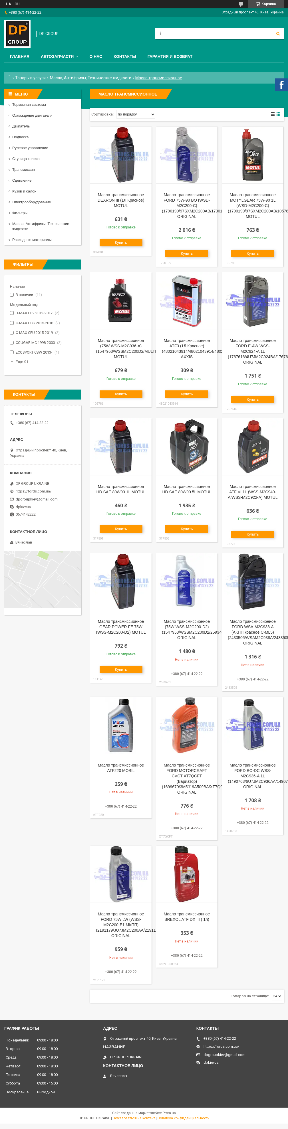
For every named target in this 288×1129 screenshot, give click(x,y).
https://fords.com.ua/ (33, 491)
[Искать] (278, 33)
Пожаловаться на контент (134, 1118)
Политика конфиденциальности (184, 1118)
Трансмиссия (23, 169)
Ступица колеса (26, 159)
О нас (95, 56)
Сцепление (21, 180)
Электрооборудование (31, 202)
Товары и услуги (30, 78)
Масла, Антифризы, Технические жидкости (90, 78)
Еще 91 (22, 362)
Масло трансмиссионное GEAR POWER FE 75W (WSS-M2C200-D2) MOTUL (121, 627)
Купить (121, 242)
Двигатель (21, 126)
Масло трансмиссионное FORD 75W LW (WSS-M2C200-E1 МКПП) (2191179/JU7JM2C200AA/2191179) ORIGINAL (129, 925)
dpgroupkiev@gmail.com (37, 499)
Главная (19, 56)
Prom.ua (169, 1113)
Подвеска (20, 137)
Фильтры (19, 213)
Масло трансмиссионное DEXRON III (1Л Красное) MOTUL (121, 200)
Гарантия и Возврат (170, 56)
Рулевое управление (30, 148)
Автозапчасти (57, 56)
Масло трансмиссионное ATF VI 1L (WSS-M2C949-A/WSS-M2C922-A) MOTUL (252, 492)
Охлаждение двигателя (32, 115)
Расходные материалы (32, 240)
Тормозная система (29, 104)
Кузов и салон (24, 191)
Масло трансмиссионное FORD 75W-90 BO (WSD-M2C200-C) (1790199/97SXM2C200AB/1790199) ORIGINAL (195, 205)
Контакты (125, 56)
